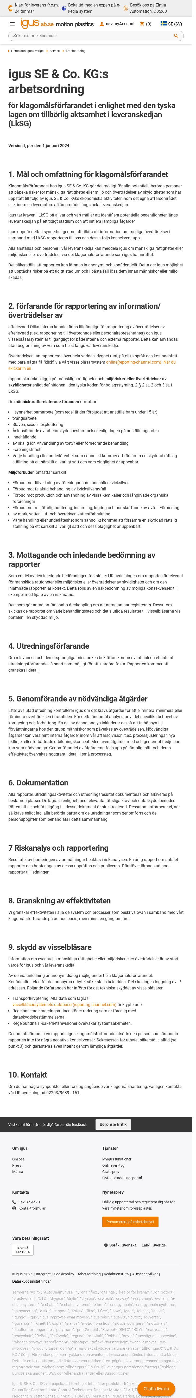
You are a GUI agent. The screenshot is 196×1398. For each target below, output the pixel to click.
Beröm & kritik (113, 1124)
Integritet (43, 1274)
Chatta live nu (156, 1388)
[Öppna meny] (12, 24)
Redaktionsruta (116, 1274)
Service (53, 51)
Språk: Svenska (120, 1245)
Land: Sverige (154, 1245)
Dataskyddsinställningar (31, 1281)
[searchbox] (92, 35)
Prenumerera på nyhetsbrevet (130, 1222)
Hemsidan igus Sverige (25, 51)
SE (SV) (171, 24)
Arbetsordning (89, 1274)
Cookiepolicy (64, 1274)
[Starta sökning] (176, 36)
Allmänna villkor (145, 1274)
